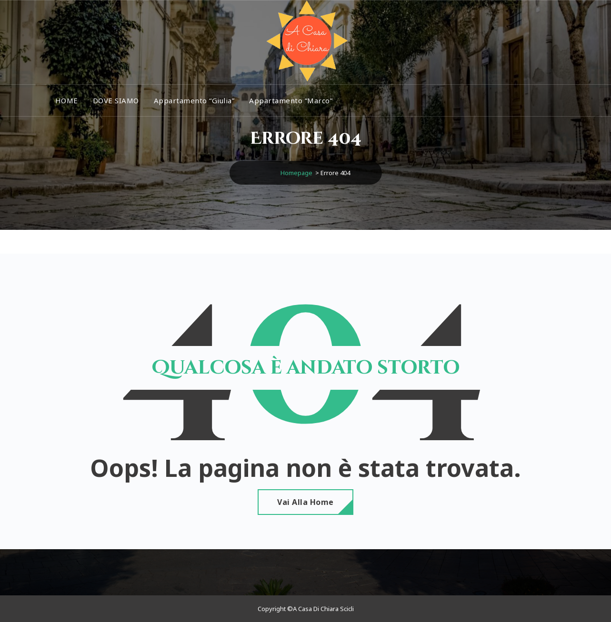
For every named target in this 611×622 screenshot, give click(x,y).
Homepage (296, 172)
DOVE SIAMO (116, 100)
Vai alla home (305, 502)
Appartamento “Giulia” (194, 100)
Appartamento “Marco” (290, 100)
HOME (66, 100)
